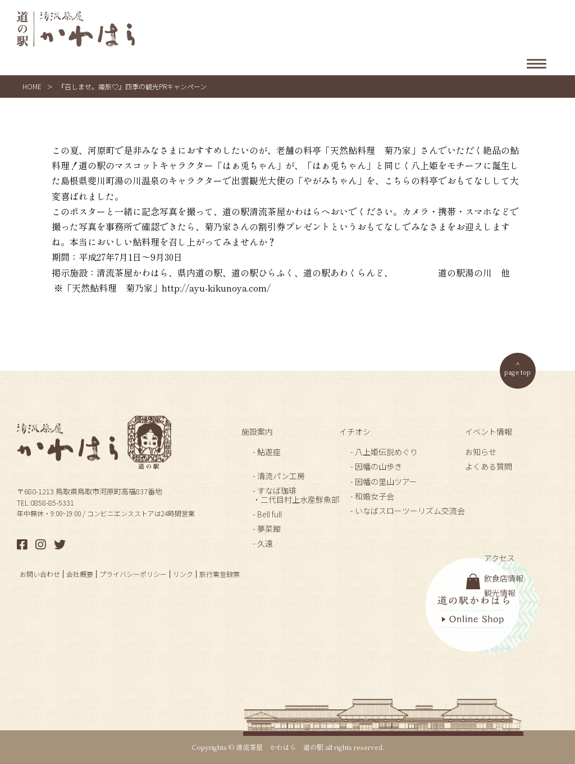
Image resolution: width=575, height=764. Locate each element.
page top (517, 371)
